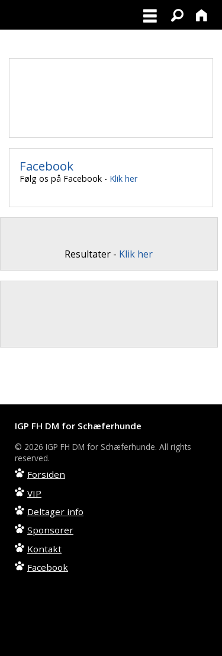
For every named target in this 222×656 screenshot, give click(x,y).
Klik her (123, 178)
